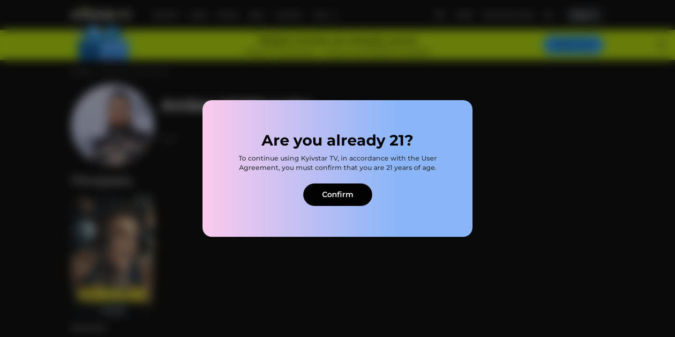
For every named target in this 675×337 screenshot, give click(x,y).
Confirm (337, 194)
